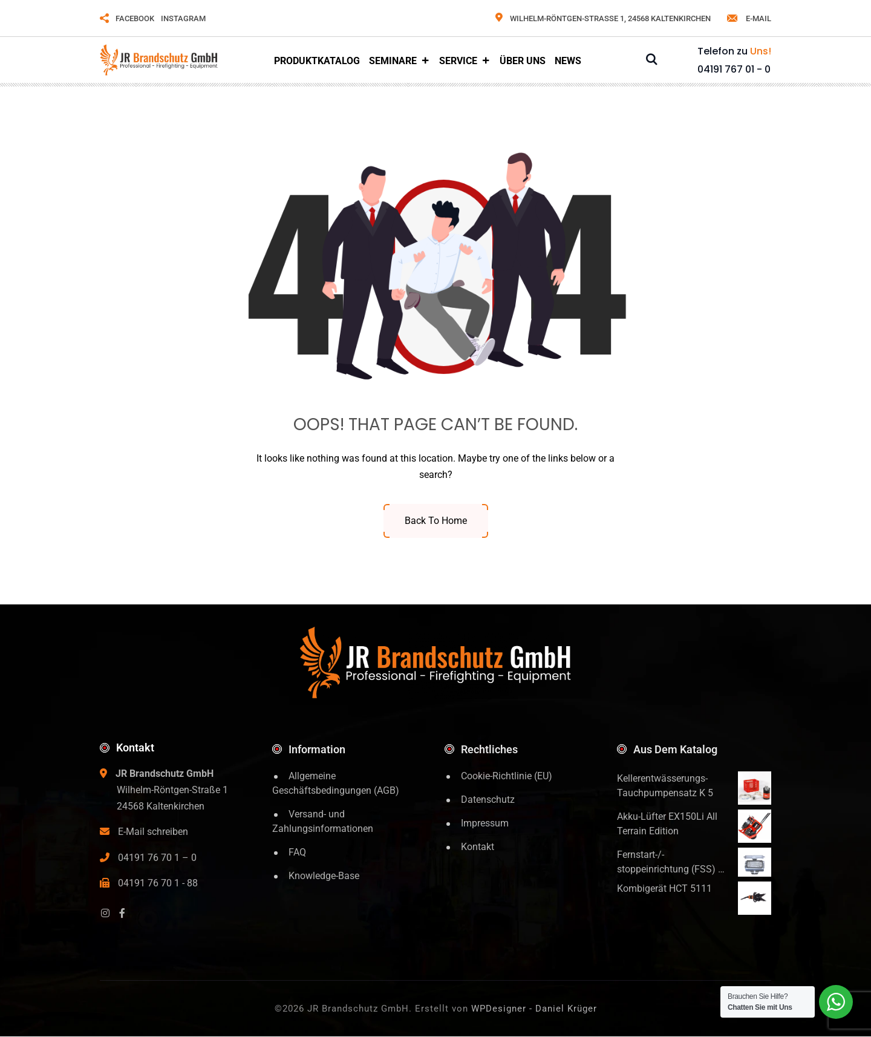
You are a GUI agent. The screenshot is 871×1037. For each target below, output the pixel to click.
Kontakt (477, 846)
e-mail (748, 18)
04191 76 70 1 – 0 (157, 857)
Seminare (399, 61)
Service (465, 61)
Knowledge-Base (324, 876)
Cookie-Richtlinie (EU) (506, 776)
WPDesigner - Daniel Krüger (534, 1008)
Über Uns (523, 61)
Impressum (485, 823)
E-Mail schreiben (153, 831)
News (568, 61)
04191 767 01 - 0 (734, 69)
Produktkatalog (317, 61)
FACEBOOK (135, 18)
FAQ (297, 852)
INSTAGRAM (183, 18)
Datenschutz (488, 799)
